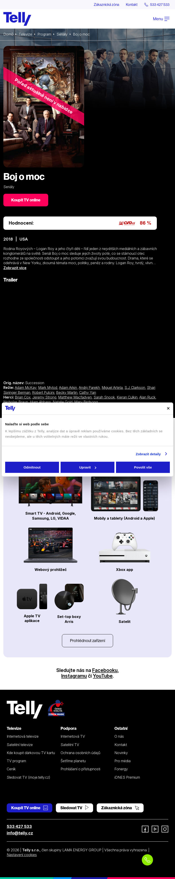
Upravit (87, 467)
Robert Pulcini (43, 392)
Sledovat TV (74, 807)
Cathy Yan (87, 392)
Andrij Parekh (89, 387)
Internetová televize (23, 736)
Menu (161, 18)
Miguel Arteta (112, 387)
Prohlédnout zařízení (87, 640)
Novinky (121, 753)
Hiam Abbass (40, 402)
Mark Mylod (47, 387)
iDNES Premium (127, 777)
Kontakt (132, 4)
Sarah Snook (104, 397)
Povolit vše (143, 467)
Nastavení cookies (22, 854)
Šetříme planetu (73, 761)
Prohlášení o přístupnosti (80, 769)
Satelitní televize (20, 744)
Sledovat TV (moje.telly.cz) (28, 777)
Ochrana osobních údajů (80, 753)
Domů (8, 34)
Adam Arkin (68, 387)
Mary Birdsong (86, 402)
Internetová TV (73, 736)
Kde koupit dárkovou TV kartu (31, 753)
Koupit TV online (25, 200)
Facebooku (105, 670)
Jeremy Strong (44, 397)
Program (44, 34)
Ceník (11, 769)
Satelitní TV (70, 744)
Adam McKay (25, 387)
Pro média (122, 761)
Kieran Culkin (127, 397)
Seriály (62, 34)
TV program (16, 761)
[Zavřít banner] (168, 408)
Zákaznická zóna (106, 4)
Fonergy (121, 769)
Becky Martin (66, 392)
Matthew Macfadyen (75, 397)
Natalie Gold (62, 402)
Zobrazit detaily (148, 454)
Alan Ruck (147, 397)
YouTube (103, 676)
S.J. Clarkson (135, 387)
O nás (119, 736)
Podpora (69, 728)
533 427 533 (19, 826)
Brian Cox (23, 397)
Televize (25, 34)
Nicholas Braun (15, 402)
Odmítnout (32, 467)
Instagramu (74, 676)
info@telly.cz (20, 833)
